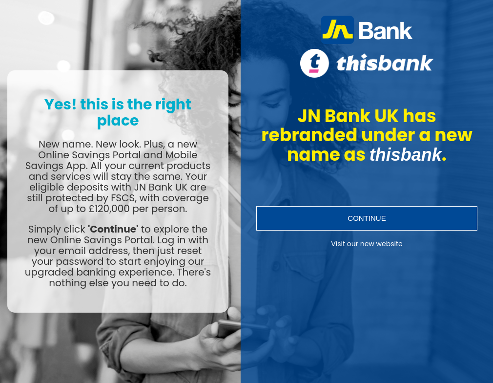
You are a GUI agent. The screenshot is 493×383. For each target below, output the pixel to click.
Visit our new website (366, 244)
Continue (367, 218)
